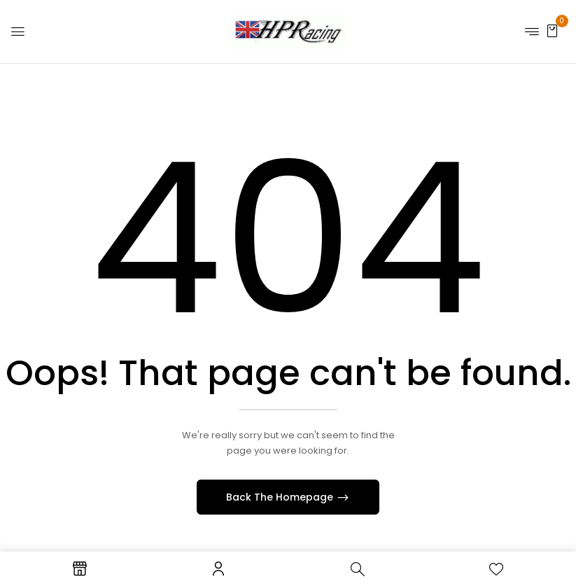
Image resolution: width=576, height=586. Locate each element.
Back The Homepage (281, 497)
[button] (552, 30)
